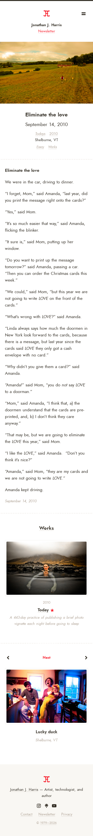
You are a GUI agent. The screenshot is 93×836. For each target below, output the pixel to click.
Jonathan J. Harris (46, 25)
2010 (53, 133)
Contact (26, 814)
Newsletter (46, 31)
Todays (40, 133)
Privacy (66, 814)
